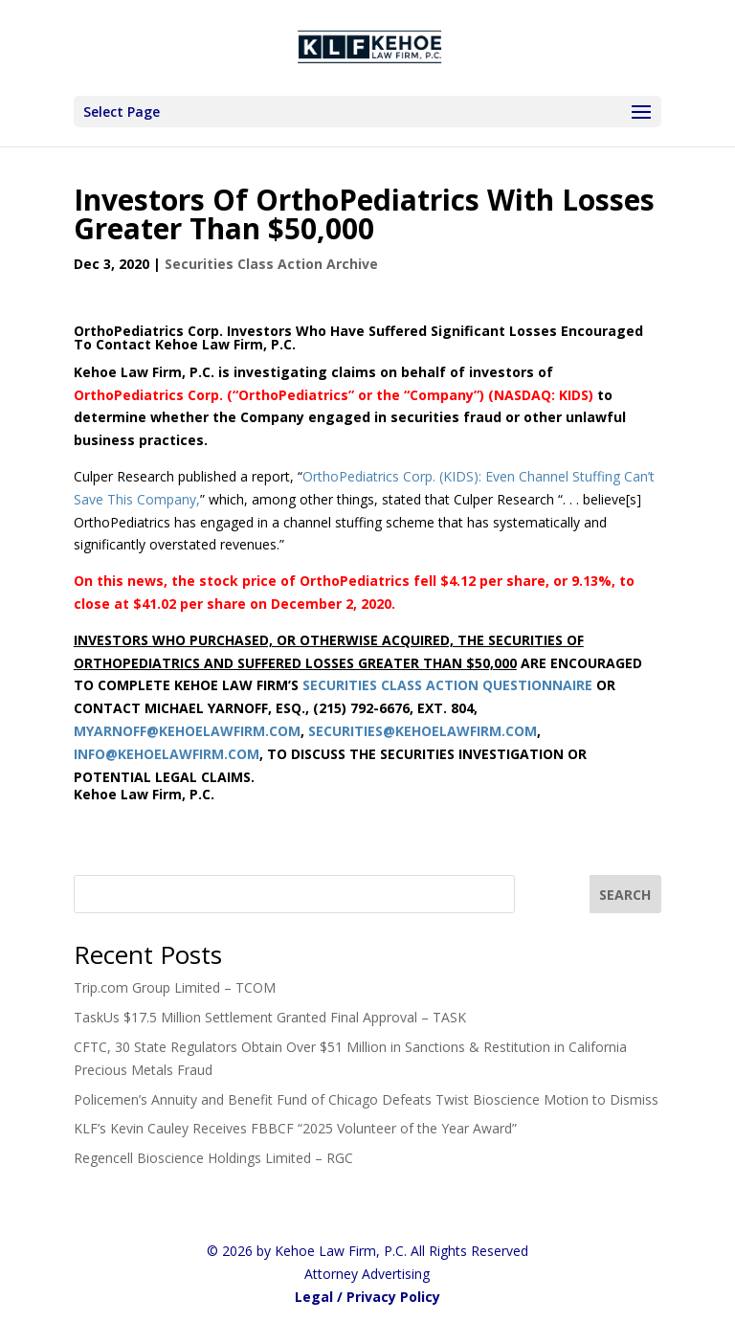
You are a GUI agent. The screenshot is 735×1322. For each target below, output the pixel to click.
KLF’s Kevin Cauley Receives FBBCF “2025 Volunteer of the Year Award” (295, 1128)
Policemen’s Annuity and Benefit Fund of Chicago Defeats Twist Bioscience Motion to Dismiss (366, 1099)
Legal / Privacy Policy (367, 1297)
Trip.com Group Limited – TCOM (175, 987)
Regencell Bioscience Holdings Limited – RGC (213, 1158)
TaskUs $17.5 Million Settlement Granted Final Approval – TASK (270, 1017)
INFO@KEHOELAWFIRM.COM (166, 754)
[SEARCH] (626, 894)
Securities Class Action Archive (271, 264)
